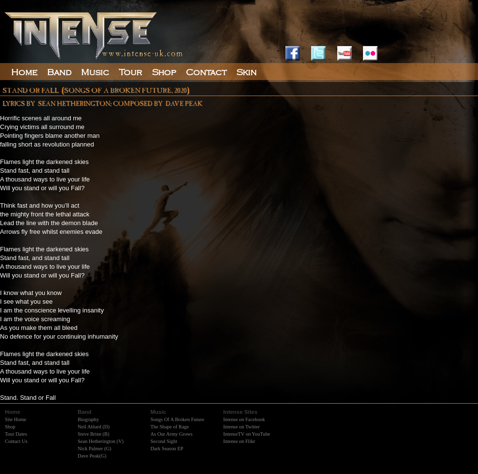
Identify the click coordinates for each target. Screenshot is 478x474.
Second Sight (163, 441)
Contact (206, 72)
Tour (130, 72)
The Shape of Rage (169, 426)
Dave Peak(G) (92, 455)
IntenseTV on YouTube (246, 434)
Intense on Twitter (241, 426)
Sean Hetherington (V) (101, 441)
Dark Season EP (166, 448)
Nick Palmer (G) (94, 448)
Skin (246, 72)
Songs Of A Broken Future (177, 419)
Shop (10, 426)
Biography (88, 419)
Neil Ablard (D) (94, 426)
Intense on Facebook (244, 419)
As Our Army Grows (171, 434)
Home (24, 72)
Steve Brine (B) (93, 434)
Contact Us (16, 441)
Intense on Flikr (239, 441)
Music (95, 72)
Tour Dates (16, 434)
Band (59, 72)
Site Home (15, 419)
